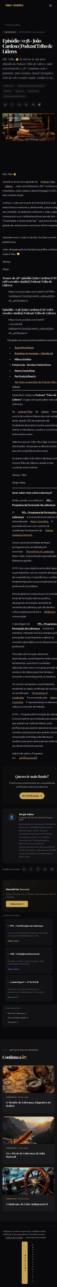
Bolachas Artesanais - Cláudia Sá (31, 353)
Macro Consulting (37, 521)
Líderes (6, 186)
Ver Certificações (32, 796)
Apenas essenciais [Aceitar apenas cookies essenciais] (37, 1281)
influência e (47, 612)
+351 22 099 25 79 (10, 1263)
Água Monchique (21, 347)
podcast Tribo (23, 411)
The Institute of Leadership (37, 551)
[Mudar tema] (45, 5)
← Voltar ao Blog (9, 25)
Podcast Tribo (45, 182)
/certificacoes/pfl (25, 758)
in (5, 104)
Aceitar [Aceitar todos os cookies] (15, 1281)
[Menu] (52, 5)
